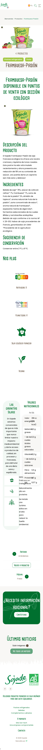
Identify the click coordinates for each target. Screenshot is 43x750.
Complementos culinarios (21, 713)
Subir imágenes (18, 646)
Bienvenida (9, 19)
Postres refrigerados (22, 707)
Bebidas (21, 710)
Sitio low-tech (21, 723)
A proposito (21, 719)
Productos (18, 19)
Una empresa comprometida (21, 725)
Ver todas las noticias (21, 651)
